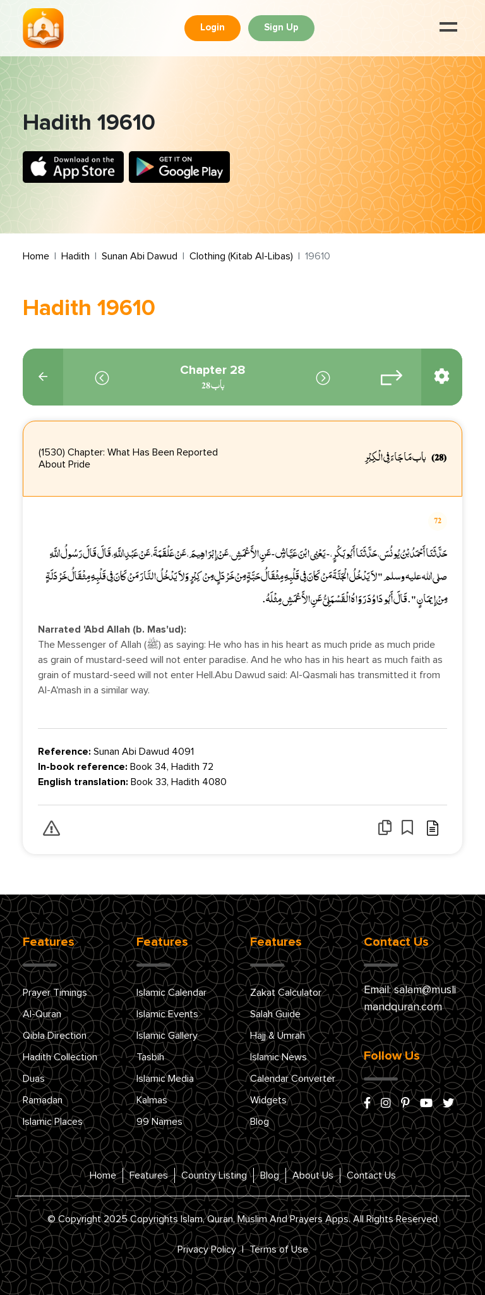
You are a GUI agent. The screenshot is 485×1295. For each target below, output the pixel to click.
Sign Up (281, 27)
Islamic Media (165, 1079)
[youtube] (426, 1104)
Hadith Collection (60, 1057)
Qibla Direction (55, 1036)
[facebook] (367, 1104)
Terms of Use (278, 1249)
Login (212, 27)
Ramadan (43, 1100)
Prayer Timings (55, 993)
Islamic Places (53, 1122)
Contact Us (371, 1175)
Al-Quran (42, 1014)
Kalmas (151, 1100)
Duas (34, 1079)
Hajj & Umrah (277, 1036)
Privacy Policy (206, 1249)
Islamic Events (167, 1014)
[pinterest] (405, 1104)
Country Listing (214, 1175)
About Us (312, 1175)
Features (148, 1175)
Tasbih (150, 1057)
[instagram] (386, 1104)
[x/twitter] (448, 1104)
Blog (259, 1122)
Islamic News (278, 1057)
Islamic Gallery (167, 1036)
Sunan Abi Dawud (139, 256)
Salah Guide (275, 1014)
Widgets (268, 1100)
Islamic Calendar (171, 993)
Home (36, 256)
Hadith (75, 256)
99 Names (159, 1122)
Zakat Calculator (285, 993)
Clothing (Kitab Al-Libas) (241, 256)
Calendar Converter (292, 1079)
